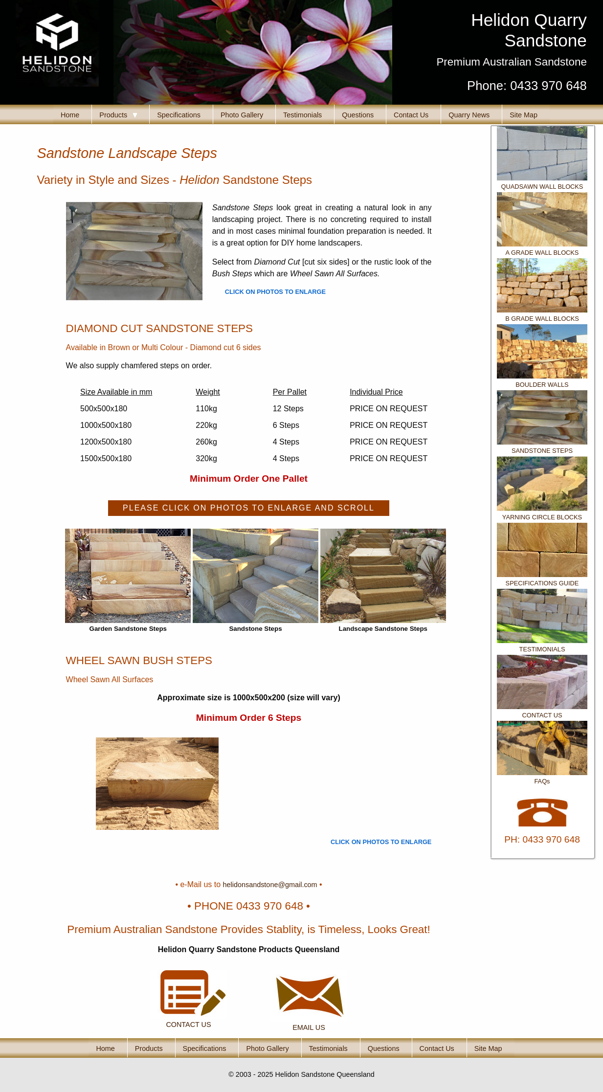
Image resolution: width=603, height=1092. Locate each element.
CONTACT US (542, 715)
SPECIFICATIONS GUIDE (542, 583)
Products (118, 115)
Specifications (179, 115)
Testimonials (302, 115)
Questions (358, 115)
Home (70, 115)
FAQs (542, 781)
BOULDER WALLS (541, 384)
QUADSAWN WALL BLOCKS (542, 186)
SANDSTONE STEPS (542, 450)
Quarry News (469, 115)
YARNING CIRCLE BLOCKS (542, 517)
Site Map (523, 115)
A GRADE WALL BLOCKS (542, 252)
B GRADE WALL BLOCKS (542, 318)
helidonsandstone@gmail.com (270, 885)
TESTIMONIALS (542, 649)
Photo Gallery (242, 115)
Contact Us (411, 115)
